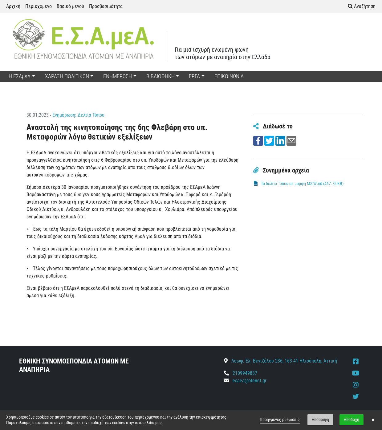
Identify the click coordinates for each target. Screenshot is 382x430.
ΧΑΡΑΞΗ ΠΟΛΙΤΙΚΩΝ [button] (67, 76)
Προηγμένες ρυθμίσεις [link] (280, 419)
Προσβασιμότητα (106, 6)
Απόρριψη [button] (320, 419)
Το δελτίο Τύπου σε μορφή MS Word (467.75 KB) (302, 183)
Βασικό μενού (70, 6)
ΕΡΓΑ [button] (194, 76)
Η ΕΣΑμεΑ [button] (19, 76)
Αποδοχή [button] (351, 419)
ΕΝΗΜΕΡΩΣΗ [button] (117, 76)
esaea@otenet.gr (249, 380)
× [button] (373, 420)
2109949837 (240, 373)
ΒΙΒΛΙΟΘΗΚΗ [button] (160, 76)
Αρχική (13, 6)
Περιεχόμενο (38, 6)
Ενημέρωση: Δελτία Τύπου (78, 115)
